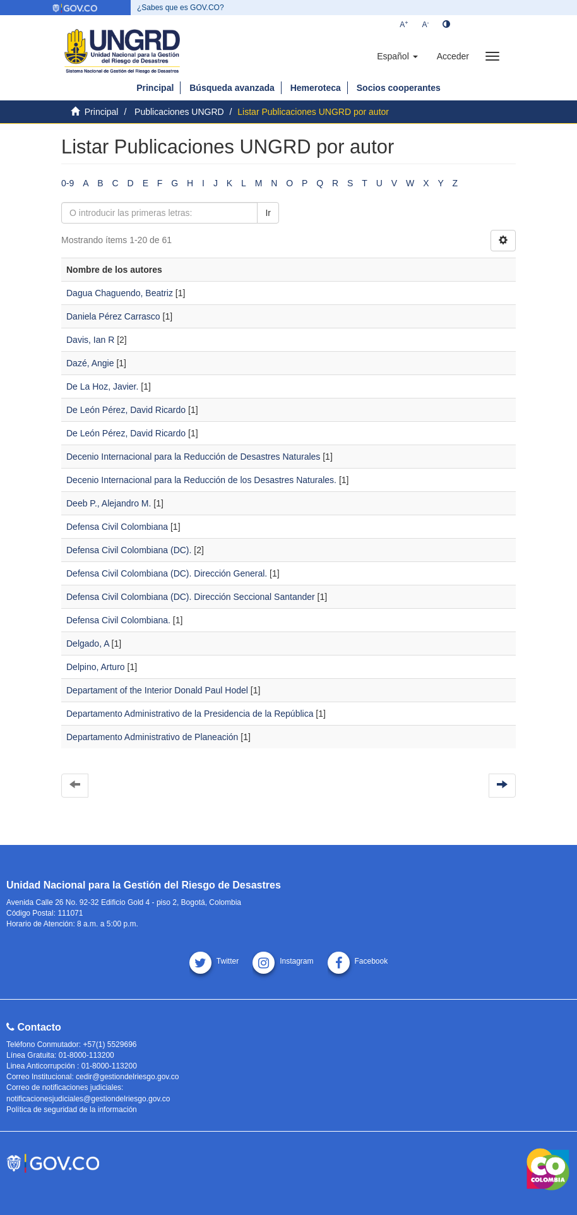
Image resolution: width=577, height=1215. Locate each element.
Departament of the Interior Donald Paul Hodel (157, 690)
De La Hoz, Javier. (102, 386)
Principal (155, 88)
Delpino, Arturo (95, 667)
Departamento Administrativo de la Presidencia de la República (189, 714)
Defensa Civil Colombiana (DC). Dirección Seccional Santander (190, 597)
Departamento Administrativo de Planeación (152, 737)
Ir (268, 213)
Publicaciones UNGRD (179, 112)
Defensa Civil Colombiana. (118, 620)
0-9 (67, 183)
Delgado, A (87, 643)
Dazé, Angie (90, 363)
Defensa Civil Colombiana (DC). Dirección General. (166, 573)
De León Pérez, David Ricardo (126, 410)
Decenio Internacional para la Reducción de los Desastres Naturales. (201, 480)
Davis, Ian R (90, 340)
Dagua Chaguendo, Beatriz (119, 293)
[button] (397, 56)
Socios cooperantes (399, 88)
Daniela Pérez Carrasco (113, 316)
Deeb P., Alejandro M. (108, 503)
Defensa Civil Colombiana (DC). (128, 550)
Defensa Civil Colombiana (117, 527)
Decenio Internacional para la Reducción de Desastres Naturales (193, 457)
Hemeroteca (315, 88)
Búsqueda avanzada (232, 88)
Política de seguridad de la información (71, 1109)
